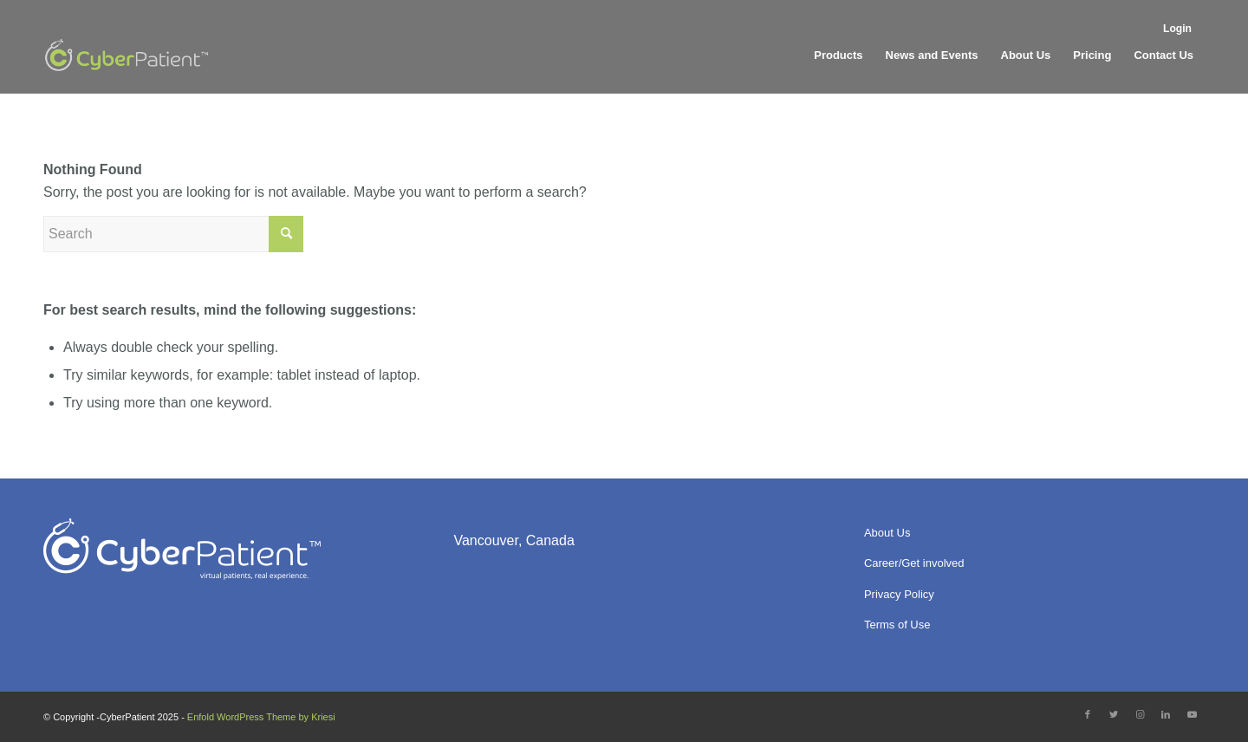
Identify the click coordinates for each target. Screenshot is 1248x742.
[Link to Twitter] (1114, 714)
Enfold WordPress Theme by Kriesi (261, 717)
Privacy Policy (899, 594)
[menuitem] (1179, 27)
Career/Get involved (914, 563)
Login (1177, 29)
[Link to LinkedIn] (1166, 714)
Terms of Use (897, 624)
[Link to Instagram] (1140, 714)
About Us (887, 532)
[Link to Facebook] (1088, 714)
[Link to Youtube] (1192, 714)
